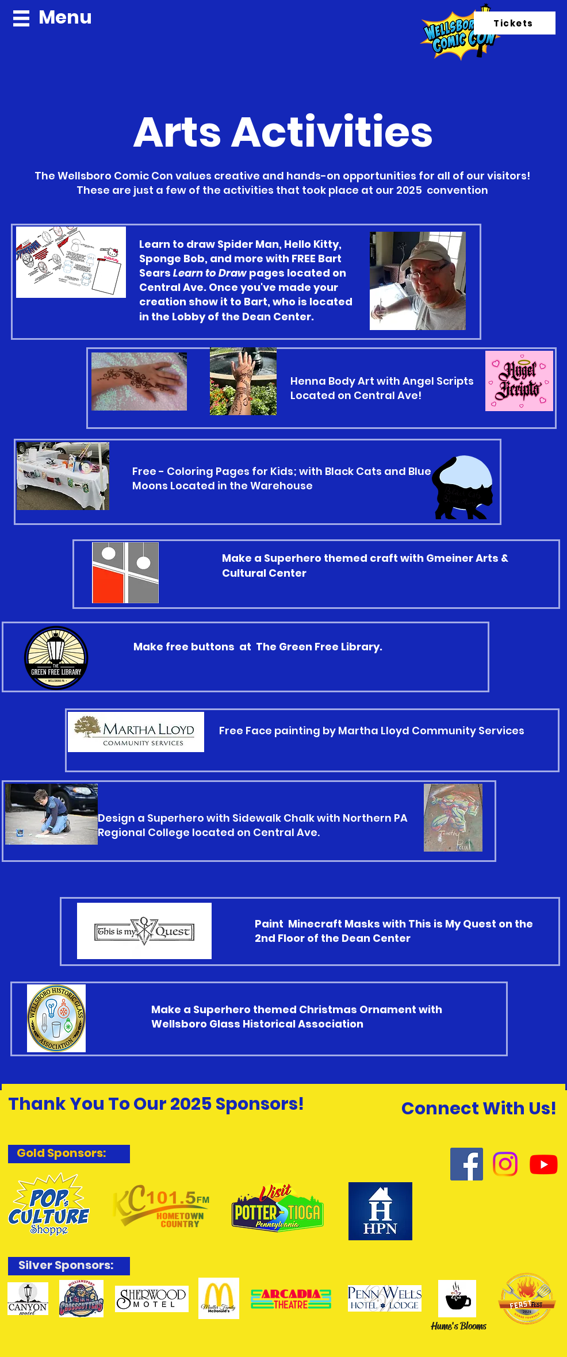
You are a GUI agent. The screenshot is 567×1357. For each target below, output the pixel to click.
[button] (21, 18)
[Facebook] (466, 1164)
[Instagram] (505, 1164)
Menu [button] (65, 17)
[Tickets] (514, 23)
